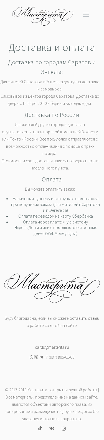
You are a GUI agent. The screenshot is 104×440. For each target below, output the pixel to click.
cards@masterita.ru (52, 347)
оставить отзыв (84, 318)
